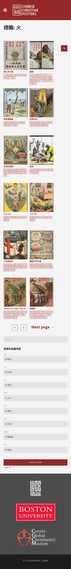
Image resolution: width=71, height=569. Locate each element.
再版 (5, 445)
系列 (5, 380)
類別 (5, 354)
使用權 (45, 560)
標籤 (5, 393)
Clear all (7, 467)
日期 (5, 367)
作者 (5, 419)
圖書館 (6, 432)
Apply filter (35, 462)
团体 (5, 406)
